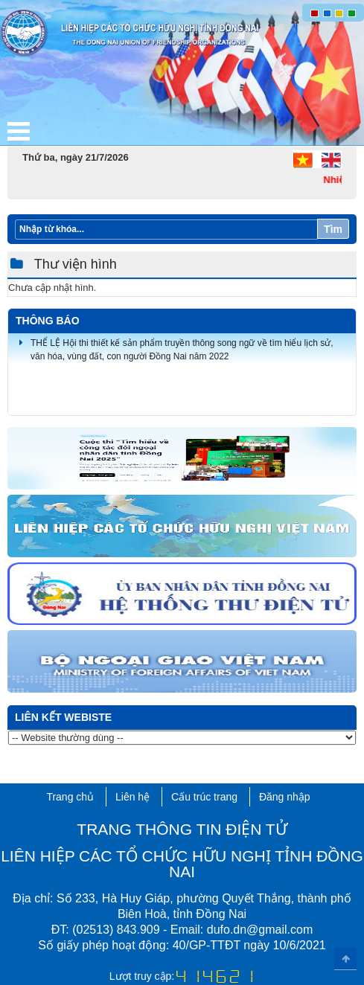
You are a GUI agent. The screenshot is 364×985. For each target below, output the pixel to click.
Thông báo (48, 321)
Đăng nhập (284, 797)
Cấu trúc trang (204, 797)
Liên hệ (132, 797)
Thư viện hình (74, 264)
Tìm (333, 229)
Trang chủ (70, 797)
